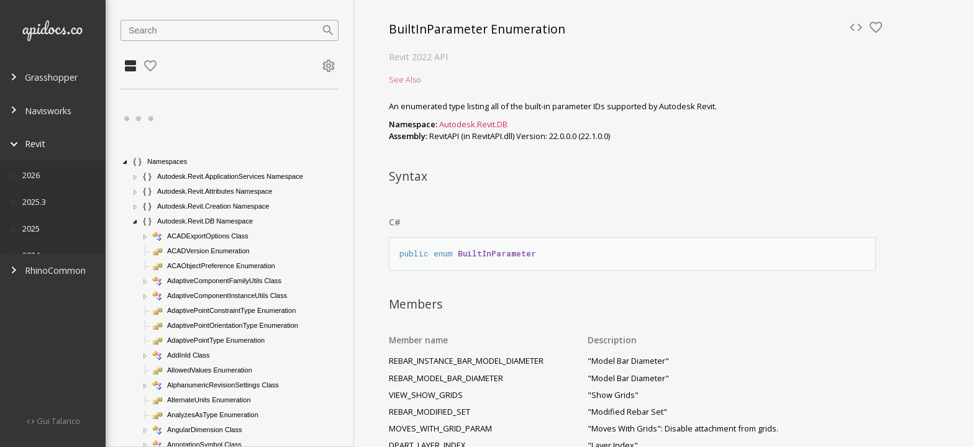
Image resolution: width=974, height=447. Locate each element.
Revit (27, 144)
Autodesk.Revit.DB (473, 124)
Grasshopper (44, 77)
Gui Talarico (57, 421)
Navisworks (40, 111)
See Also (405, 79)
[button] (125, 162)
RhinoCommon (48, 270)
